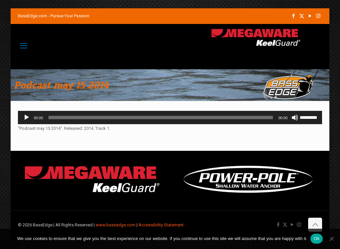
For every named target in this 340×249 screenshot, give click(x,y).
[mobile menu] (23, 46)
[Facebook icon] (293, 16)
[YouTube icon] (309, 16)
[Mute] (295, 117)
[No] (331, 238)
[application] (170, 117)
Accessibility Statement (161, 224)
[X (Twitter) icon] (301, 16)
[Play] (26, 117)
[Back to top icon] (315, 225)
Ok (316, 238)
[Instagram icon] (318, 16)
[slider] (160, 117)
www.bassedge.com (115, 224)
